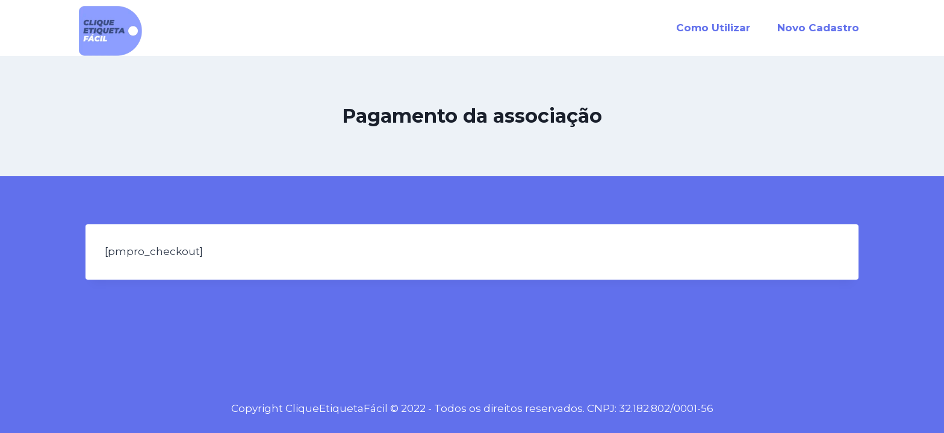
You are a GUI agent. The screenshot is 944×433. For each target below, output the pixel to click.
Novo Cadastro (818, 28)
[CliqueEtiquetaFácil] (110, 31)
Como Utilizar (713, 28)
